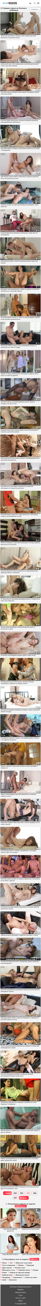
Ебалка (21, 1265)
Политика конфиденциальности (20, 1287)
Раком (4, 1272)
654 (21, 1193)
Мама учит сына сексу (24, 1263)
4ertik (4, 1280)
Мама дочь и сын (8, 1270)
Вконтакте (13, 1280)
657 (15, 1198)
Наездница (6, 1277)
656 (34, 1193)
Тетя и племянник (8, 1265)
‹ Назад (7, 1193)
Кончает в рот (20, 1268)
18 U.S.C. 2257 (20, 1298)
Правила (21, 1289)
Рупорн (35, 1270)
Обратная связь (20, 1292)
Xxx (11, 1263)
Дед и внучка (7, 1268)
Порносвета (17, 1277)
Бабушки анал (7, 1275)
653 (15, 1193)
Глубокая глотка (24, 1270)
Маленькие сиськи (22, 1275)
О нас (21, 1295)
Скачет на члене (31, 1277)
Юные (4, 1263)
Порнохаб (30, 1265)
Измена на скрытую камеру (20, 1272)
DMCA (20, 1301)
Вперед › (24, 1198)
